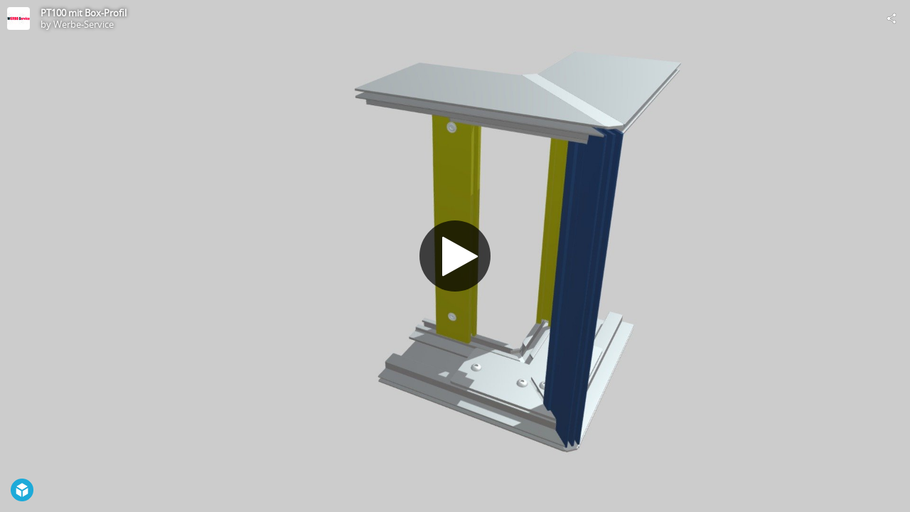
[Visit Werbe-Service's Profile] (18, 18)
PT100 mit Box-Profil (84, 12)
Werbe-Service (83, 24)
